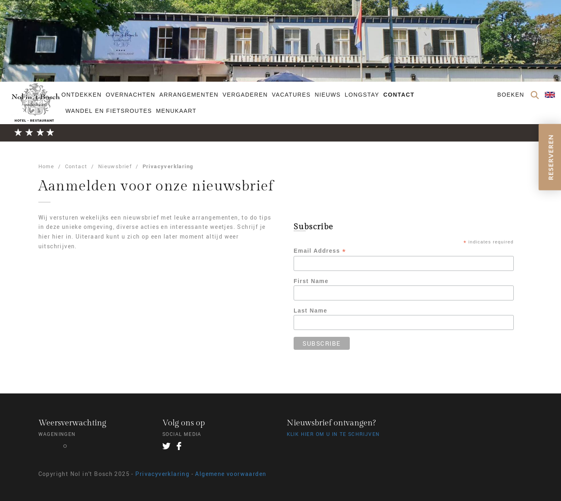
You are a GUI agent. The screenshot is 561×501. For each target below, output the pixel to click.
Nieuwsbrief (115, 166)
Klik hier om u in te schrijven (333, 434)
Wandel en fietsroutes (108, 110)
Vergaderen (245, 94)
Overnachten (130, 94)
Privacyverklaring (168, 166)
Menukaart (176, 110)
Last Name (310, 310)
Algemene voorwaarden (230, 474)
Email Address (320, 251)
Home (46, 166)
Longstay (362, 94)
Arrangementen (189, 94)
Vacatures (291, 94)
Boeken (510, 94)
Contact (398, 94)
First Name (311, 281)
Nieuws (327, 94)
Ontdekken (81, 94)
